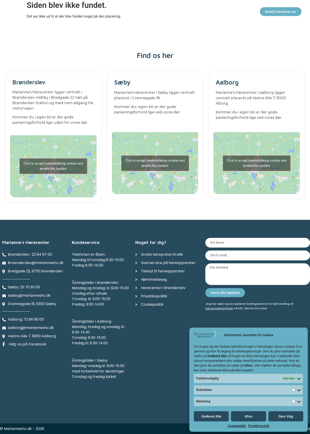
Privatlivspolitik (258, 426)
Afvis (248, 416)
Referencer (183, 12)
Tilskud (122, 12)
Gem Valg (285, 416)
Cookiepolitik (237, 426)
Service (100, 12)
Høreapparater (70, 12)
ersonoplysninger (220, 308)
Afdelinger (213, 12)
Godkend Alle (211, 416)
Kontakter (244, 12)
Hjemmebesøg (151, 12)
